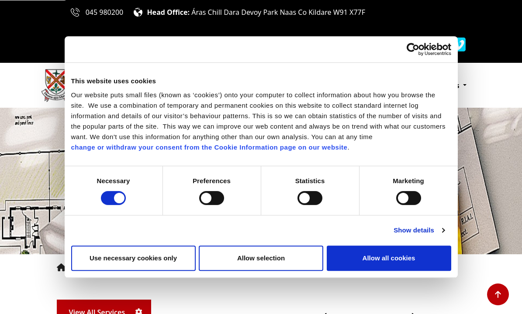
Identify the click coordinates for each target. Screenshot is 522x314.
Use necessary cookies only (133, 258)
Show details (414, 230)
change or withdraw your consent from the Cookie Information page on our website (209, 147)
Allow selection (261, 258)
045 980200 (105, 12)
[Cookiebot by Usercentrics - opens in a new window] (413, 49)
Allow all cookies (389, 258)
